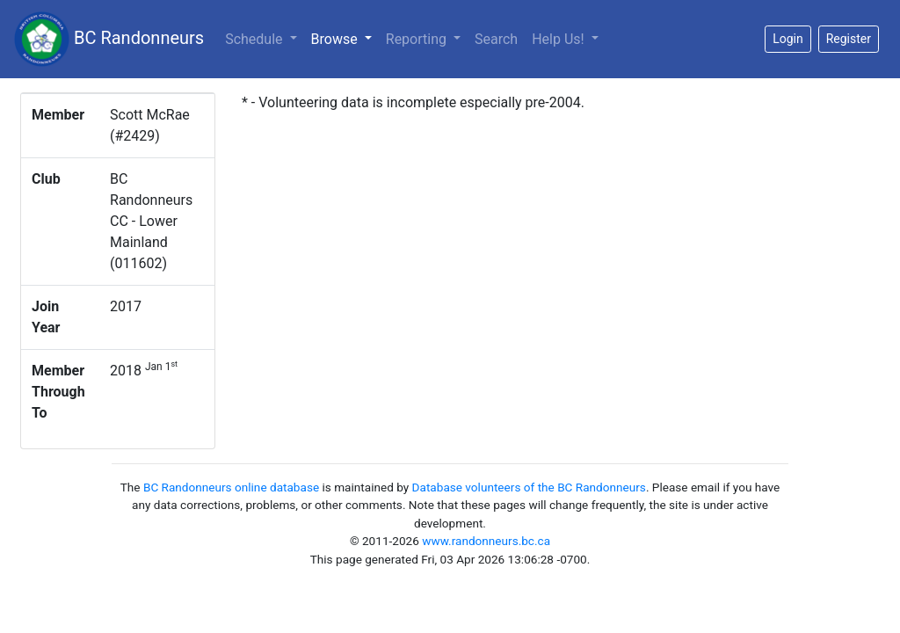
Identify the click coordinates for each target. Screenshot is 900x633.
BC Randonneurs (109, 39)
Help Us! (559, 39)
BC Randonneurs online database (231, 487)
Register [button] (848, 39)
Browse (345, 37)
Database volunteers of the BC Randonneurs (529, 487)
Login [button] (788, 39)
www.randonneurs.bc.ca (486, 541)
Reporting (418, 39)
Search (496, 39)
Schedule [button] (255, 39)
